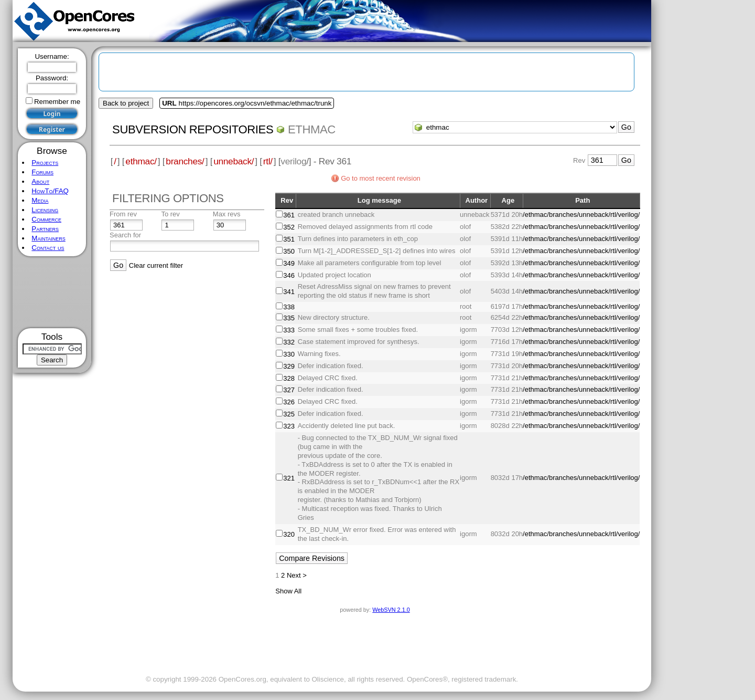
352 (289, 227)
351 (289, 239)
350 (289, 251)
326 (289, 402)
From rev (123, 214)
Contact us (47, 248)
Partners (45, 229)
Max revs (227, 214)
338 (289, 307)
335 (289, 318)
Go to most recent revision (380, 178)
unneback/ (233, 161)
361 (289, 215)
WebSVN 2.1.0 (390, 610)
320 (289, 534)
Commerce (46, 219)
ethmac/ (140, 161)
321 (289, 478)
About (40, 181)
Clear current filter (156, 265)
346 (289, 275)
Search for (125, 235)
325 (289, 414)
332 (289, 342)
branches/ (185, 161)
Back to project (126, 103)
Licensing (44, 210)
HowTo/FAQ (50, 191)
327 (289, 390)
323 (289, 426)
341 (289, 292)
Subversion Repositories (192, 129)
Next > (297, 575)
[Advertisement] (52, 292)
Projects (44, 162)
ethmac (312, 129)
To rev (170, 214)
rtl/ (268, 161)
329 (289, 366)
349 (289, 263)
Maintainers (48, 238)
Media (39, 200)
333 (289, 330)
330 (289, 354)
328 (289, 378)
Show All (288, 591)
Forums (42, 172)
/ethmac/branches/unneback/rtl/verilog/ (581, 214)
